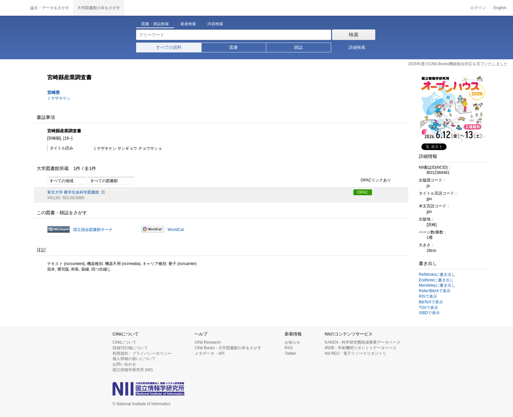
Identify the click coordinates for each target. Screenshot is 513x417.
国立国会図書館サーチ (93, 229)
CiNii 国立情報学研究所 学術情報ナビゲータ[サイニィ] (13, 8)
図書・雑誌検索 (155, 24)
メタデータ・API (209, 353)
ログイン (478, 8)
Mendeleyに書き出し (437, 285)
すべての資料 (169, 47)
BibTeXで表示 (431, 302)
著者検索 (188, 24)
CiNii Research (208, 342)
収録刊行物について (130, 348)
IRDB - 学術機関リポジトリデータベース (361, 348)
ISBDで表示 (429, 313)
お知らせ (292, 342)
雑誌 (298, 47)
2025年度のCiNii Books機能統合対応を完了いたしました (458, 64)
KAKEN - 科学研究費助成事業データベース (362, 342)
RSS (289, 348)
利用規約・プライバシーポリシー (142, 353)
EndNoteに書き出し (436, 280)
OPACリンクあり (372, 180)
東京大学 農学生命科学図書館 (73, 192)
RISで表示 (428, 296)
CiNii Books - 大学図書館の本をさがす (228, 348)
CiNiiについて (124, 342)
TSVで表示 (428, 307)
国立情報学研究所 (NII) (133, 370)
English (500, 8)
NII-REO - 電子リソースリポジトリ (355, 353)
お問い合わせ (124, 364)
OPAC (362, 192)
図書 (233, 47)
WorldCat (176, 229)
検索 (354, 34)
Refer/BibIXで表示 (435, 291)
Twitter (290, 353)
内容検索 (215, 24)
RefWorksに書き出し (437, 274)
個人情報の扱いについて (134, 358)
